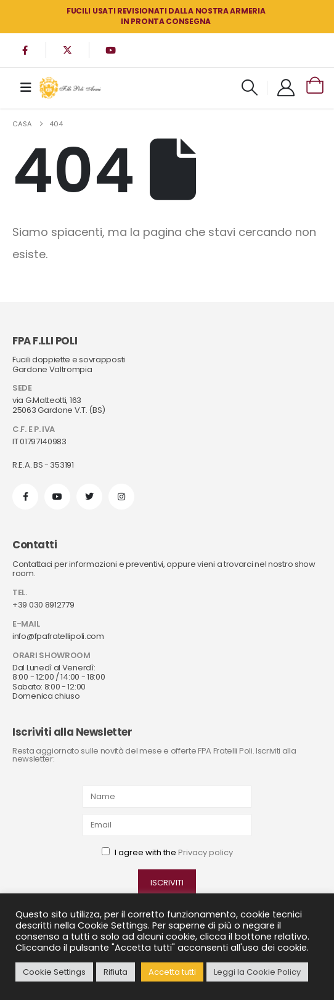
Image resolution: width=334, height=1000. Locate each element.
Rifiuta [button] (116, 972)
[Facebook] (24, 50)
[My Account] (285, 87)
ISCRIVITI (167, 882)
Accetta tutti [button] (172, 972)
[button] (249, 87)
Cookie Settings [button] (54, 972)
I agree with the (167, 852)
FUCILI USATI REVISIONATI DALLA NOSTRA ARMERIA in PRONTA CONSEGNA (166, 16)
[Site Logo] (70, 87)
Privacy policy (205, 852)
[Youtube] (110, 50)
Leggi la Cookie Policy (257, 972)
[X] (67, 50)
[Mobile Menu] (25, 87)
